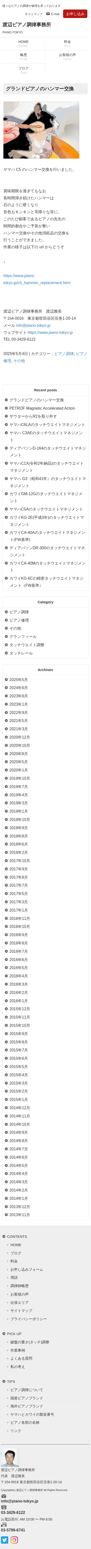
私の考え (17, 1367)
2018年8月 (18, 836)
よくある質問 (21, 1358)
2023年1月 (18, 704)
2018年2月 (18, 852)
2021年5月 (18, 721)
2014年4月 (18, 1174)
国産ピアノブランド (26, 1398)
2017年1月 (18, 910)
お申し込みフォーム (26, 1269)
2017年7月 (18, 885)
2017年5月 (18, 894)
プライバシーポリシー (28, 1319)
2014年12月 (19, 1108)
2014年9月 (18, 1132)
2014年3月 (18, 1182)
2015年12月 (19, 1009)
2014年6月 (18, 1157)
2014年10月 (19, 1124)
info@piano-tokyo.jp (33, 325)
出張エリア (19, 1302)
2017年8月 (18, 877)
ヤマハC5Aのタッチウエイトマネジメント (46, 509)
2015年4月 (18, 1075)
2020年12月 (19, 737)
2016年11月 (19, 918)
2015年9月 (18, 1034)
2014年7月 (18, 1149)
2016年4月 (18, 976)
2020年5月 (18, 762)
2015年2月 (18, 1091)
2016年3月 (18, 984)
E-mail (55, 14)
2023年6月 (18, 696)
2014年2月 (18, 1190)
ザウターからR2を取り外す (33, 416)
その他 (19, 361)
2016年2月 (18, 993)
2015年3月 (18, 1083)
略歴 (23, 57)
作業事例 (17, 1350)
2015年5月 (18, 1067)
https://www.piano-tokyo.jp (50, 332)
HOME (23, 44)
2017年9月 (18, 869)
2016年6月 (18, 960)
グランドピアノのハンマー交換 (36, 400)
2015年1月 (18, 1099)
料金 (67, 44)
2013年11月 (19, 1215)
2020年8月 (18, 754)
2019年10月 (19, 778)
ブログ (23, 70)
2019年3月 (18, 803)
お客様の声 (67, 57)
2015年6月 (18, 1058)
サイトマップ (33, 14)
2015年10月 (19, 1025)
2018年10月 (19, 820)
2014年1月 (18, 1198)
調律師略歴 (19, 1286)
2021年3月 (18, 729)
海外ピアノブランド (26, 1406)
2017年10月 (19, 861)
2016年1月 (18, 1001)
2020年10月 (19, 745)
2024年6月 (18, 688)
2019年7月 (18, 787)
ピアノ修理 (19, 620)
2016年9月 (18, 935)
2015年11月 (19, 1017)
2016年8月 (18, 943)
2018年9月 (18, 828)
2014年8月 (18, 1141)
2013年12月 (19, 1207)
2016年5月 (18, 968)
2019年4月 (18, 795)
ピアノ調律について (26, 1390)
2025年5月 (18, 680)
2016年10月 (19, 926)
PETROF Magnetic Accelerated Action (42, 408)
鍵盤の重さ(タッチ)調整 (29, 1342)
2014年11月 (19, 1116)
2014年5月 (18, 1166)
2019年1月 (18, 811)
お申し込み (75, 14)
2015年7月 (18, 1050)
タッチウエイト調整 (26, 645)
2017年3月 (18, 902)
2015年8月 (18, 1042)
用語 (14, 1277)
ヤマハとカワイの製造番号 (32, 1414)
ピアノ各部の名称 (25, 1422)
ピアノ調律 (64, 354)
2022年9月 (18, 713)
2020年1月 (18, 770)
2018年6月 (18, 844)
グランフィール (23, 637)
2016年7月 (18, 951)
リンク (15, 1431)
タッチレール (21, 653)
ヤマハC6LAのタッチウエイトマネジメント (47, 425)
